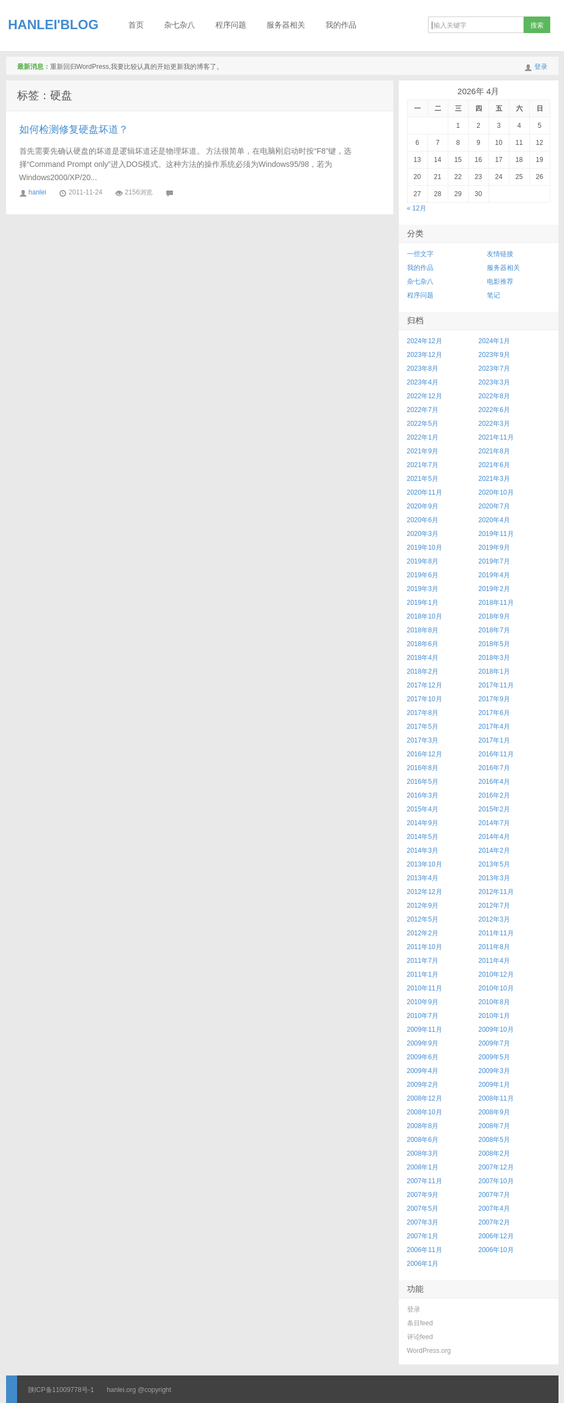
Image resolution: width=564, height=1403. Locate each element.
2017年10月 (424, 699)
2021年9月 (422, 451)
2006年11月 (424, 1250)
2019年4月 (494, 575)
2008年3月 (422, 1153)
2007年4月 (494, 1208)
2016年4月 (494, 782)
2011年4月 (494, 961)
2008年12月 (424, 1098)
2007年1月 (422, 1236)
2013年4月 (422, 878)
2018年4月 (422, 658)
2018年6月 (422, 644)
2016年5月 (422, 782)
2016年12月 (424, 754)
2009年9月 (422, 1043)
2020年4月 (494, 520)
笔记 (493, 295)
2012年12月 (424, 892)
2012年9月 (422, 905)
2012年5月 (422, 919)
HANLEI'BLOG (53, 24)
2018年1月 (494, 671)
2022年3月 (494, 423)
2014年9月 (422, 823)
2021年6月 (494, 465)
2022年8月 (494, 396)
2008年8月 (422, 1126)
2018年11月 (496, 602)
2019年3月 (422, 589)
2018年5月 (494, 644)
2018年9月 (494, 616)
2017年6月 (494, 713)
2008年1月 (422, 1167)
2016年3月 (422, 795)
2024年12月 (424, 341)
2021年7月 (422, 465)
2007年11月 (424, 1181)
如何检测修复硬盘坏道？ (73, 129)
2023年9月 (494, 355)
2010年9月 (422, 1002)
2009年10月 (496, 1029)
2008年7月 (494, 1126)
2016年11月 (496, 754)
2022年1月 (422, 437)
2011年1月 (422, 974)
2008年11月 (496, 1098)
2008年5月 (494, 1140)
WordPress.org (429, 1351)
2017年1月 (494, 740)
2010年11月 (424, 988)
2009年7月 (494, 1043)
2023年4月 (422, 382)
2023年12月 (424, 355)
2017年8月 (422, 713)
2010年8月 (494, 1002)
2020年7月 (494, 506)
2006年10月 (496, 1250)
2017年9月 (494, 699)
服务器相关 (286, 25)
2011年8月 (494, 947)
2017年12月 (424, 685)
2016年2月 (494, 795)
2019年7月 (494, 561)
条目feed (420, 1323)
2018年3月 (494, 658)
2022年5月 (422, 423)
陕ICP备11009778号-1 (61, 1390)
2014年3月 (422, 850)
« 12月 (416, 208)
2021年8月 (494, 451)
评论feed (420, 1337)
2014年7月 (494, 823)
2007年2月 (494, 1222)
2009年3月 (494, 1071)
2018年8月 (422, 630)
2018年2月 (422, 671)
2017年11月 (496, 685)
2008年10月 (424, 1112)
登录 (540, 67)
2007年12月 (496, 1167)
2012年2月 (422, 933)
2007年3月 (422, 1222)
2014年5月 (422, 837)
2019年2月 (494, 589)
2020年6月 (422, 520)
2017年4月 (494, 726)
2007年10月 (496, 1181)
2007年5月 (422, 1208)
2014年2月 (494, 850)
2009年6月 (422, 1057)
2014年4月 (494, 837)
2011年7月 (422, 961)
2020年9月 (422, 506)
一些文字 (420, 254)
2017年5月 (422, 726)
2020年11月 (424, 492)
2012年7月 (494, 905)
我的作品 (341, 25)
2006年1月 (422, 1263)
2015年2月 (494, 809)
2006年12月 (496, 1236)
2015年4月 (422, 809)
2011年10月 (424, 947)
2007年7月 (494, 1195)
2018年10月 (424, 616)
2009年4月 (422, 1071)
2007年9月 (422, 1195)
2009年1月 (494, 1084)
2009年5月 (494, 1057)
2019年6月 (422, 575)
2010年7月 (422, 1016)
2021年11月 (496, 437)
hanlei (37, 192)
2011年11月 (496, 933)
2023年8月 (422, 368)
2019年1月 (422, 602)
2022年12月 (424, 396)
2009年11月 (424, 1029)
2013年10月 (424, 864)
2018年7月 (494, 630)
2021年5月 (422, 479)
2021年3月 (494, 479)
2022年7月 (422, 410)
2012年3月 (494, 919)
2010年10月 (496, 988)
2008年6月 (422, 1140)
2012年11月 (496, 892)
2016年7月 (494, 768)
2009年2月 (422, 1084)
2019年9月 (494, 547)
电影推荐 (500, 281)
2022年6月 (494, 410)
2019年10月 (424, 547)
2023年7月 (494, 368)
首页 (136, 25)
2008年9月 (494, 1112)
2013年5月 (494, 864)
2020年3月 (422, 534)
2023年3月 (494, 382)
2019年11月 (496, 534)
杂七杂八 (179, 25)
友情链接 (500, 254)
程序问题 (230, 25)
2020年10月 (496, 492)
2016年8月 (422, 768)
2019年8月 (422, 561)
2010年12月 (496, 974)
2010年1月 (494, 1016)
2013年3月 (494, 878)
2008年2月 (494, 1153)
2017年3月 (422, 740)
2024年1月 (494, 341)
